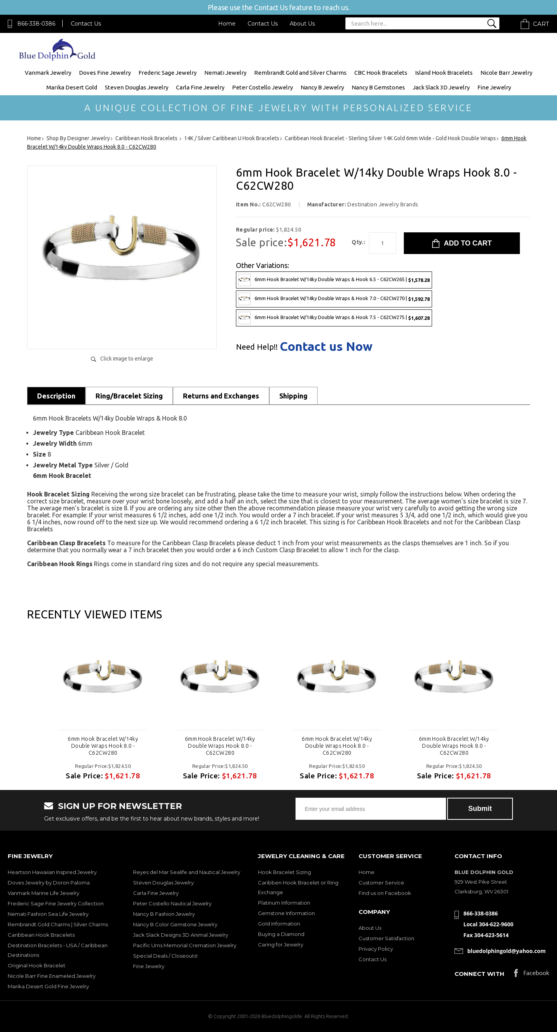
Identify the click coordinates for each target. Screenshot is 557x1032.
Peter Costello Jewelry (262, 87)
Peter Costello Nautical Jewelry (172, 903)
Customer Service (381, 882)
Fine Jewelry (494, 87)
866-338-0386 (36, 23)
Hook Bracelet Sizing (284, 872)
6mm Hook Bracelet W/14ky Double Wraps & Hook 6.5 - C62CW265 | (334, 280)
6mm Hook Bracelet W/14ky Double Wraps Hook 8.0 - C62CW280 (103, 746)
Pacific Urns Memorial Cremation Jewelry (184, 945)
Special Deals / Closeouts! (165, 956)
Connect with (479, 973)
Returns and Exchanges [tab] (221, 396)
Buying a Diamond (281, 934)
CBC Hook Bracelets (380, 72)
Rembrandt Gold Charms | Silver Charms (58, 924)
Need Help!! (257, 347)
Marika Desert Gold (71, 87)
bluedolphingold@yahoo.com (506, 951)
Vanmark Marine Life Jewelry (43, 893)
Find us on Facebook (385, 893)
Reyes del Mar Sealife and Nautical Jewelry (186, 872)
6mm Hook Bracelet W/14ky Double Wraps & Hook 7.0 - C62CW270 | (334, 299)
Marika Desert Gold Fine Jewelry (48, 986)
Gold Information (279, 923)
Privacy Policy (376, 949)
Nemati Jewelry (225, 72)
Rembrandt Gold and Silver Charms (300, 72)
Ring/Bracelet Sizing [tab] (129, 396)
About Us (302, 23)
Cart (541, 23)
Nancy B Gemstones (378, 87)
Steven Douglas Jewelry (136, 87)
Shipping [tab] (293, 396)
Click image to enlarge (126, 358)
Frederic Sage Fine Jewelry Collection (56, 903)
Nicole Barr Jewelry (506, 72)
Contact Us (86, 23)
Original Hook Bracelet (36, 965)
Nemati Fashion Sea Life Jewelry (48, 914)
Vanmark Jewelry (48, 72)
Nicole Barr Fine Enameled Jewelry (52, 976)
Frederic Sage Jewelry (167, 72)
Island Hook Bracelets (444, 72)
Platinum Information (284, 903)
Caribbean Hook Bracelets (41, 935)
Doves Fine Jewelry (105, 72)
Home (227, 23)
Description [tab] (56, 396)
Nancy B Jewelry (322, 87)
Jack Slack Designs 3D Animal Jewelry (180, 935)
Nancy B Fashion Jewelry (164, 914)
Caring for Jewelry (280, 944)
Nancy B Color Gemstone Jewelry (175, 924)
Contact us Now (326, 346)
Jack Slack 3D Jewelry (441, 87)
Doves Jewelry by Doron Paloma (49, 882)
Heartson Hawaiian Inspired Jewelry (52, 872)
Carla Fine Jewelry (200, 87)
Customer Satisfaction (386, 938)
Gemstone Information (286, 913)
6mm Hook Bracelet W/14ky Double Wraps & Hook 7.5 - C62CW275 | (334, 318)
